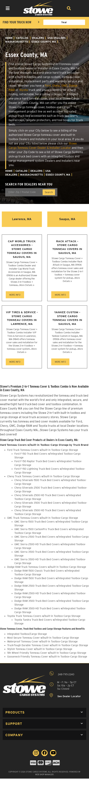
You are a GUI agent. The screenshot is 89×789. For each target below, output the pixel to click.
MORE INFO (14, 294)
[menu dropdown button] (7, 8)
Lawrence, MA (21, 219)
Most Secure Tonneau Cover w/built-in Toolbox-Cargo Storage (43, 637)
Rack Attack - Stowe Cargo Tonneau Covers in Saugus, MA (67, 247)
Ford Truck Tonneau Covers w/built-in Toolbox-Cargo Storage (42, 449)
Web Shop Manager (44, 774)
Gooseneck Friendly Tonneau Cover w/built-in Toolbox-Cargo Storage (47, 656)
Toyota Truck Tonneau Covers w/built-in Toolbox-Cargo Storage (44, 616)
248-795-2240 (61, 673)
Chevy (56, 85)
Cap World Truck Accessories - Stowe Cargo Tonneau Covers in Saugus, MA (22, 249)
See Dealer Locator (65, 695)
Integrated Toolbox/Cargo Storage (27, 633)
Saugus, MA (67, 219)
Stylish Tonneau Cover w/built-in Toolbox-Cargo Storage (39, 649)
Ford (48, 85)
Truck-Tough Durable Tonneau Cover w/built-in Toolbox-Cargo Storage (47, 645)
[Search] (68, 8)
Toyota (23, 90)
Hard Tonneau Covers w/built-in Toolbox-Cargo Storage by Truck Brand (44, 445)
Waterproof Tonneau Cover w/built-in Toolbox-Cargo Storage (42, 641)
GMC (64, 85)
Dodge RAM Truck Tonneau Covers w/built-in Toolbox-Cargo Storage (46, 566)
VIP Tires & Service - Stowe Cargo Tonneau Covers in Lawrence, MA (22, 318)
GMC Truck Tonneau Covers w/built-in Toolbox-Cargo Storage (42, 517)
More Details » (26, 285)
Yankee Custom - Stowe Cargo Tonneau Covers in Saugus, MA (67, 318)
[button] (44, 712)
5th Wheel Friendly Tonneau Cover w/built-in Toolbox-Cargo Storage (46, 652)
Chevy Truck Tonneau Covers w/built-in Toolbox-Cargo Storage (43, 476)
